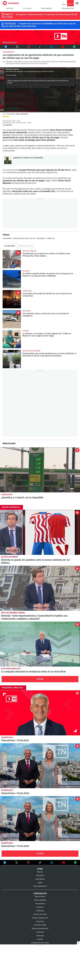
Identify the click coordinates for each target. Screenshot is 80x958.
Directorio (40, 907)
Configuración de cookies (40, 943)
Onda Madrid (46, 8)
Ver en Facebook (5, 863)
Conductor (50, 238)
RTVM (40, 869)
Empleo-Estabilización (40, 918)
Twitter (15, 46)
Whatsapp (74, 46)
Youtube (62, 46)
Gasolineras (40, 238)
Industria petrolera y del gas (24, 238)
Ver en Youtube (63, 862)
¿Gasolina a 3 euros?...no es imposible (8, 160)
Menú (77, 3)
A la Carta (27, 8)
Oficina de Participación (40, 928)
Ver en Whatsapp (75, 862)
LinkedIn (51, 46)
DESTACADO (10, 24)
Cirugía (25, 331)
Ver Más (40, 679)
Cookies (40, 939)
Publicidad (40, 911)
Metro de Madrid (29, 251)
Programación (68, 8)
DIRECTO (9, 14)
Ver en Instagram (28, 862)
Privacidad (40, 932)
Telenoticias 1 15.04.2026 (40, 818)
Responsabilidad (40, 900)
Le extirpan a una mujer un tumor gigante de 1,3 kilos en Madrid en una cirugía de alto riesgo (12, 339)
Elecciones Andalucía (10, 668)
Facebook (5, 46)
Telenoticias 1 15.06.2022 (40, 712)
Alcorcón (26, 311)
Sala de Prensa (40, 896)
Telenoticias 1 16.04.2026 (40, 765)
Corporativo (40, 894)
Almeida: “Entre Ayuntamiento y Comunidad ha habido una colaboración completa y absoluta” (40, 588)
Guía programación (40, 886)
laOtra (40, 882)
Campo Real (27, 291)
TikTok (37, 46)
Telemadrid (40, 875)
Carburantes (8, 52)
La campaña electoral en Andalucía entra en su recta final (40, 644)
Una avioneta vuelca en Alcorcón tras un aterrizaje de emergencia (12, 319)
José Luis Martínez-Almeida (13, 613)
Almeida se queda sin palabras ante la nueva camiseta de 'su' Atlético (40, 532)
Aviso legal (40, 935)
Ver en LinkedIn (52, 862)
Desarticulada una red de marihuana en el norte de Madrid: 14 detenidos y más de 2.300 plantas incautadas (12, 359)
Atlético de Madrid (9, 557)
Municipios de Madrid (31, 351)
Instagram (28, 46)
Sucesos (25, 271)
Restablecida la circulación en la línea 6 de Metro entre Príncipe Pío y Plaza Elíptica (12, 259)
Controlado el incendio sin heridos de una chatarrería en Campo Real (12, 299)
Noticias (9, 8)
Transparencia (40, 903)
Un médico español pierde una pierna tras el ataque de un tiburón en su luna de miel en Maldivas (12, 279)
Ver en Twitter (16, 863)
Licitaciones (40, 921)
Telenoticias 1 (7, 737)
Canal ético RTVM (40, 925)
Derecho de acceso (40, 914)
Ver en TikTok (40, 863)
